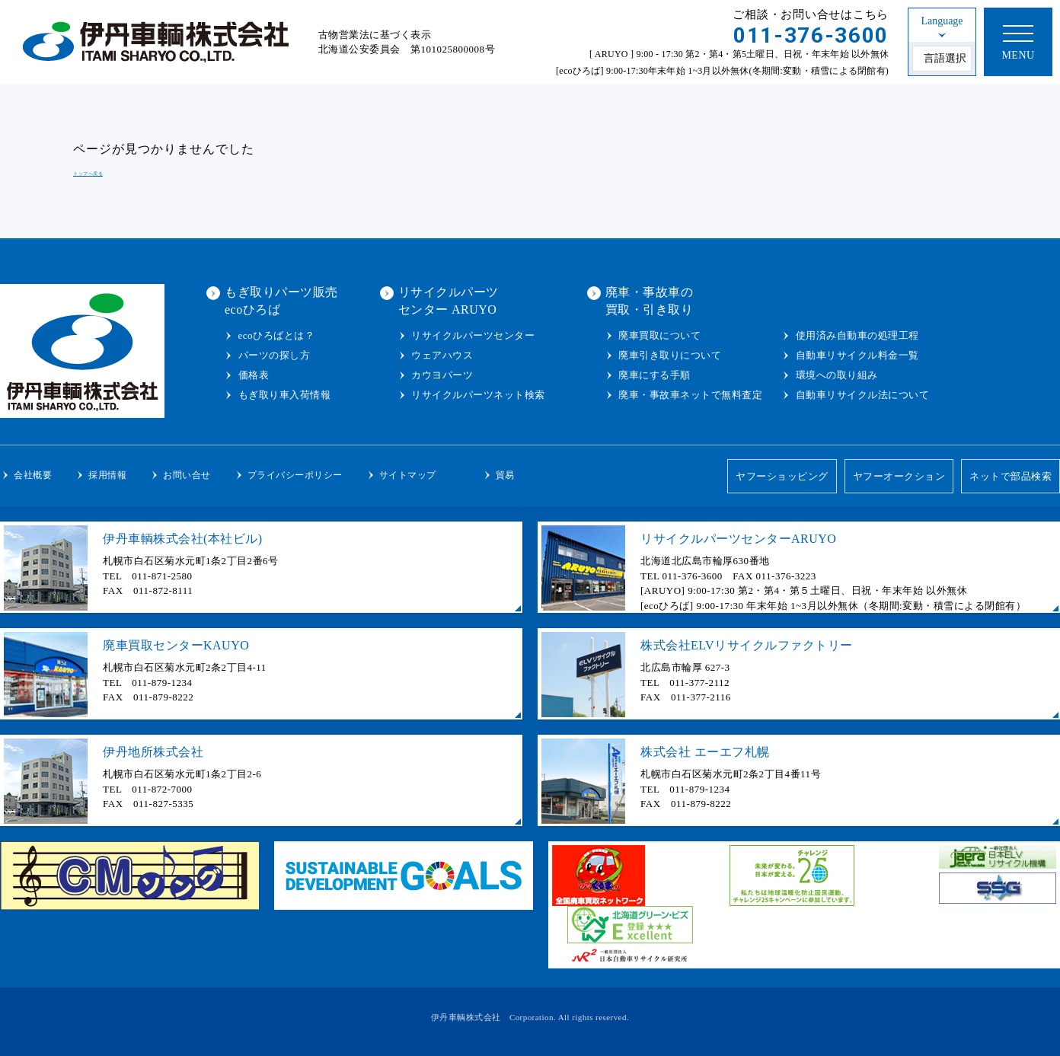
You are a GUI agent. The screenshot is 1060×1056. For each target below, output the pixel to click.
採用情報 (107, 475)
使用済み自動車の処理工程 (857, 335)
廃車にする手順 (654, 375)
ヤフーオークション (899, 476)
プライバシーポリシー (295, 475)
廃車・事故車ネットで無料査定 (690, 394)
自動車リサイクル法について (863, 394)
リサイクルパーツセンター (473, 335)
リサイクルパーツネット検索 (478, 394)
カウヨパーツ (442, 375)
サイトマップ (407, 475)
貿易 (505, 475)
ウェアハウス (442, 355)
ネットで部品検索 (1010, 476)
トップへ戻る (88, 173)
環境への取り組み (837, 375)
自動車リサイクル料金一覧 (857, 355)
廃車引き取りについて (669, 355)
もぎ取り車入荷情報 (284, 394)
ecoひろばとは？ (276, 335)
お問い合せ (187, 475)
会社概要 (33, 475)
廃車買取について (659, 335)
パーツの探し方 (274, 355)
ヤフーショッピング (782, 476)
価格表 (254, 375)
